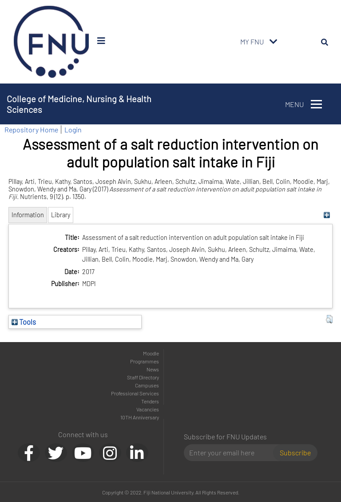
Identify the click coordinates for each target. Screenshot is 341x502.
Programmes (144, 361)
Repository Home (31, 129)
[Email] (232, 452)
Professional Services (135, 393)
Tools (24, 321)
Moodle (151, 353)
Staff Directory (143, 377)
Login (73, 129)
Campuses (147, 385)
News (153, 369)
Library (60, 215)
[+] (327, 214)
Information (28, 215)
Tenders (150, 401)
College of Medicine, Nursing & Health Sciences (79, 104)
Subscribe (295, 452)
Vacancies (147, 409)
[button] (329, 319)
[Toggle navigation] (273, 41)
